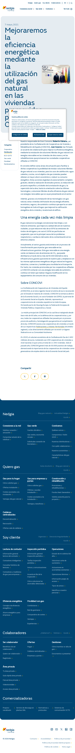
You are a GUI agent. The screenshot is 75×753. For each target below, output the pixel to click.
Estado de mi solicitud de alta (61, 556)
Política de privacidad (62, 740)
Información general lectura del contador (10, 556)
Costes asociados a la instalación (11, 494)
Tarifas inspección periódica (34, 563)
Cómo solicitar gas (10, 484)
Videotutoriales (8, 685)
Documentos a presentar (61, 654)
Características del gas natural (60, 457)
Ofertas (31, 643)
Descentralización (9, 520)
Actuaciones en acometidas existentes (60, 569)
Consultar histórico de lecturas (11, 567)
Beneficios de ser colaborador (9, 649)
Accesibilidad (46, 740)
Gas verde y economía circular (35, 437)
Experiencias (32, 624)
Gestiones (56, 643)
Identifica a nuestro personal (59, 592)
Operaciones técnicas (60, 575)
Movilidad (7, 162)
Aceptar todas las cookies (55, 134)
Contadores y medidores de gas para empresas (12, 574)
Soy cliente (46, 3)
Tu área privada (9, 672)
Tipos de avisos (58, 586)
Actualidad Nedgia (61, 414)
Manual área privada (10, 681)
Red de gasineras (33, 611)
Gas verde (39, 9)
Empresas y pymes (34, 657)
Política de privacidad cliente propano (56, 744)
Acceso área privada (10, 690)
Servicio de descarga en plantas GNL (25, 710)
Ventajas (30, 620)
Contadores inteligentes (12, 561)
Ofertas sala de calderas (12, 529)
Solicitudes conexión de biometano (36, 444)
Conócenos (49, 9)
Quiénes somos (58, 431)
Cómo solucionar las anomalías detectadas (35, 583)
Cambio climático (34, 431)
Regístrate (7, 659)
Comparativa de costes (36, 615)
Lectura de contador (12, 550)
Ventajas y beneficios (35, 505)
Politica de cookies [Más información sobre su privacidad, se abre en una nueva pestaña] (40, 129)
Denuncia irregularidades (59, 537)
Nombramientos (9, 165)
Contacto (33, 740)
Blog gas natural (44, 414)
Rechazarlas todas (39, 134)
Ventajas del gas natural (12, 500)
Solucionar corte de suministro (59, 563)
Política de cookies (51, 747)
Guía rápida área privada (12, 676)
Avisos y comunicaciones (36, 568)
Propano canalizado (7, 710)
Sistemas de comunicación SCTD (62, 710)
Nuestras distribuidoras (61, 442)
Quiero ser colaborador (11, 654)
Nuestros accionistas (60, 451)
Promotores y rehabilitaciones (58, 487)
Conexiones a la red (26, 9)
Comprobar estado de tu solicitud (12, 439)
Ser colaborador (10, 643)
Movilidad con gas (35, 602)
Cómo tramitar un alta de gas (61, 649)
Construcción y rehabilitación (59, 481)
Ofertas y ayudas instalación (33, 492)
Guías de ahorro (46, 467)
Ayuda (65, 418)
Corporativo (8, 150)
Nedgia (30, 3)
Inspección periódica (36, 550)
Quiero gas (37, 3)
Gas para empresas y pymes (37, 481)
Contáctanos (32, 606)
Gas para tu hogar (11, 480)
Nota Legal (66, 747)
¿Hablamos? (45, 634)
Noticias (57, 634)
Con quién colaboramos (61, 447)
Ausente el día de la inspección (34, 576)
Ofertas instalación (10, 488)
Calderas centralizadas (9, 514)
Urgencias (42, 537)
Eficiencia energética (12, 602)
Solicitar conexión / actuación (10, 432)
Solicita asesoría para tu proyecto (61, 499)
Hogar (29, 648)
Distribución (8, 153)
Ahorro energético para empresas (11, 615)
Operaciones (58, 550)
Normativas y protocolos (43, 710)
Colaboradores (56, 3)
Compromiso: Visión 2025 (59, 437)
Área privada (9, 668)
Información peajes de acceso (60, 581)
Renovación (7, 524)
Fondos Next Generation (61, 493)
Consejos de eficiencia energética (11, 608)
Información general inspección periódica (35, 556)
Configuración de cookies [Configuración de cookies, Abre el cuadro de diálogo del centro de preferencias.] (20, 134)
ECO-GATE (8, 156)
